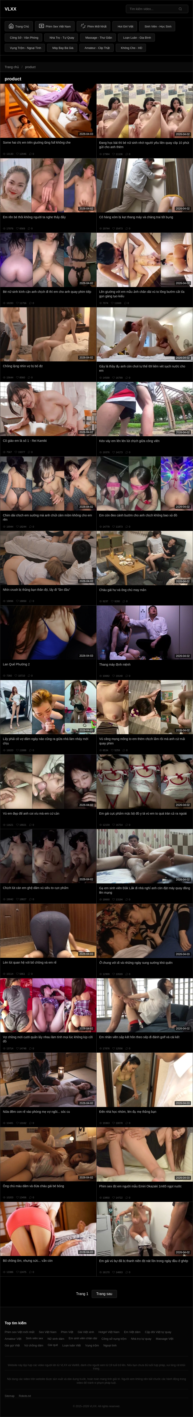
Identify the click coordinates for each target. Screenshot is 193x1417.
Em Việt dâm (132, 1332)
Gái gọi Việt (12, 1345)
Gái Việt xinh (86, 1332)
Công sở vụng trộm (114, 1338)
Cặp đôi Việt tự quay (158, 1332)
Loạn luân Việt (71, 1345)
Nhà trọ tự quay (141, 1338)
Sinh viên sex (34, 1338)
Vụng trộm (92, 1345)
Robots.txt (25, 1396)
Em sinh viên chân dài (83, 1338)
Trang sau (104, 1294)
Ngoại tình (109, 1345)
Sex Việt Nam (47, 1332)
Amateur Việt (13, 1338)
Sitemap (10, 1396)
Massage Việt (164, 1338)
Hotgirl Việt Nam (108, 1332)
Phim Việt (67, 1332)
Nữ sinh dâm (56, 1338)
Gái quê (53, 1345)
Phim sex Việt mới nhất (19, 1332)
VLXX (10, 8)
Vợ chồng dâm (33, 1345)
